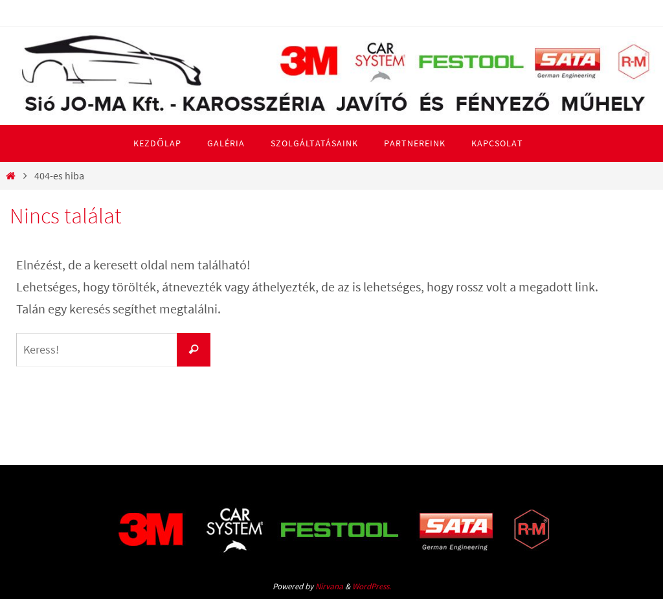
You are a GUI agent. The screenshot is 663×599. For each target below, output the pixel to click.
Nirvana (329, 586)
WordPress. (371, 586)
